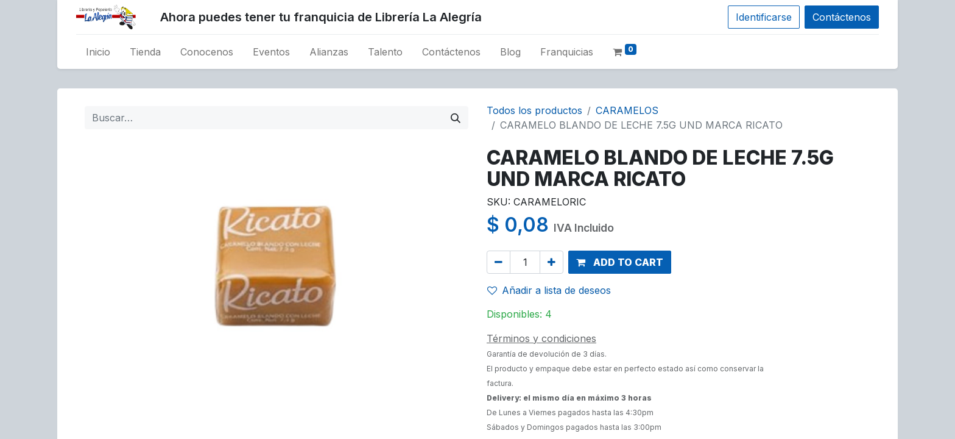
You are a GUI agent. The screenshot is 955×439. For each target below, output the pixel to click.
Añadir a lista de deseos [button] (549, 290)
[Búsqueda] (455, 117)
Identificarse (764, 17)
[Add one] (551, 262)
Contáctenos (841, 17)
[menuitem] (98, 52)
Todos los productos (534, 110)
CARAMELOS (627, 110)
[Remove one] (498, 262)
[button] (619, 262)
